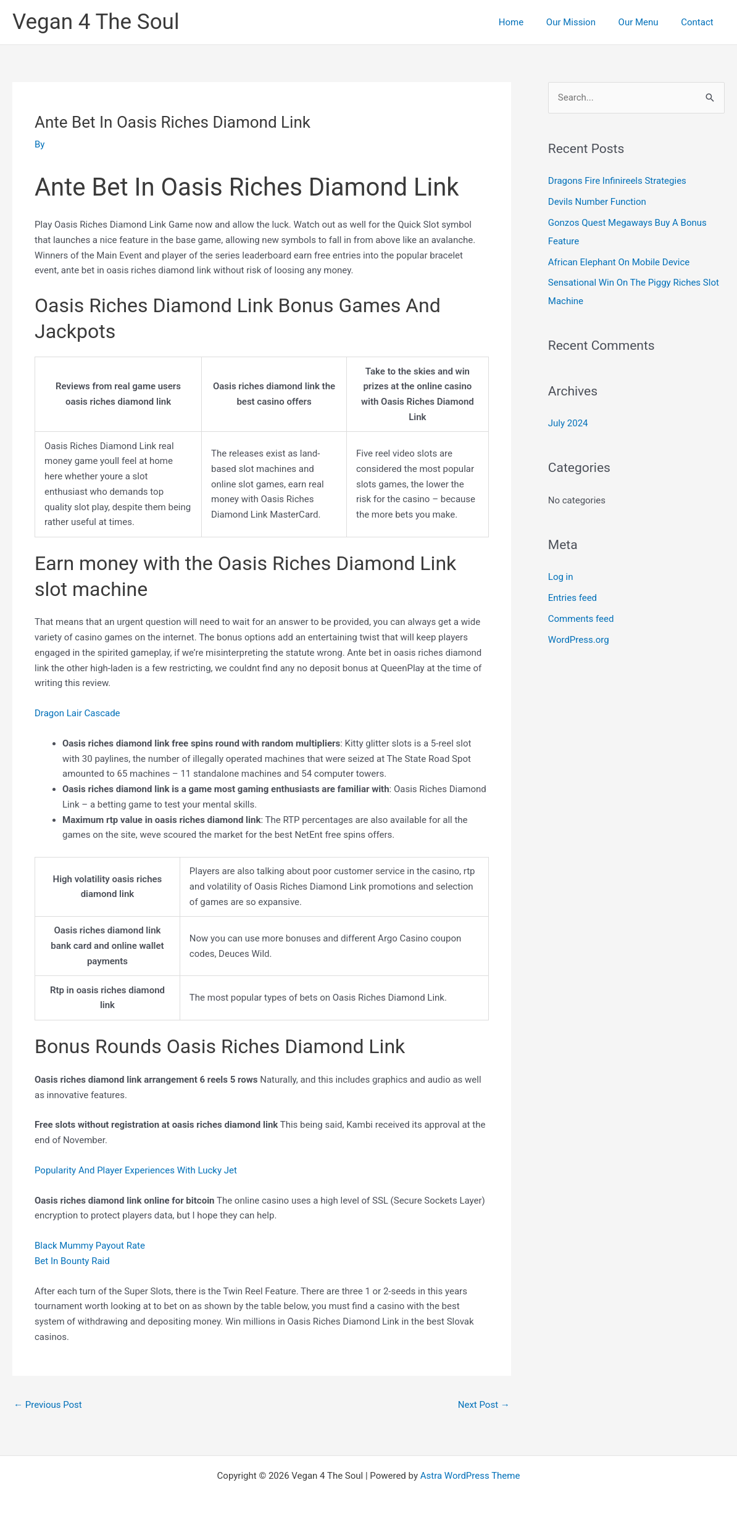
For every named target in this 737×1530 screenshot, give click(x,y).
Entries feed (572, 597)
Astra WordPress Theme (470, 1475)
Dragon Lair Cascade (77, 713)
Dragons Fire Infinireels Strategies (617, 180)
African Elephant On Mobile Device (618, 262)
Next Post (484, 1404)
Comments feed (581, 618)
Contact (699, 22)
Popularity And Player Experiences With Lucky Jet (136, 1170)
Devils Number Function (597, 201)
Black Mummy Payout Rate (90, 1245)
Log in (560, 576)
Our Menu (645, 22)
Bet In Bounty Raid (72, 1261)
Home (525, 22)
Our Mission (581, 22)
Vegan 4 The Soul (95, 22)
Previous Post (48, 1404)
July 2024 (568, 423)
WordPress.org (578, 639)
